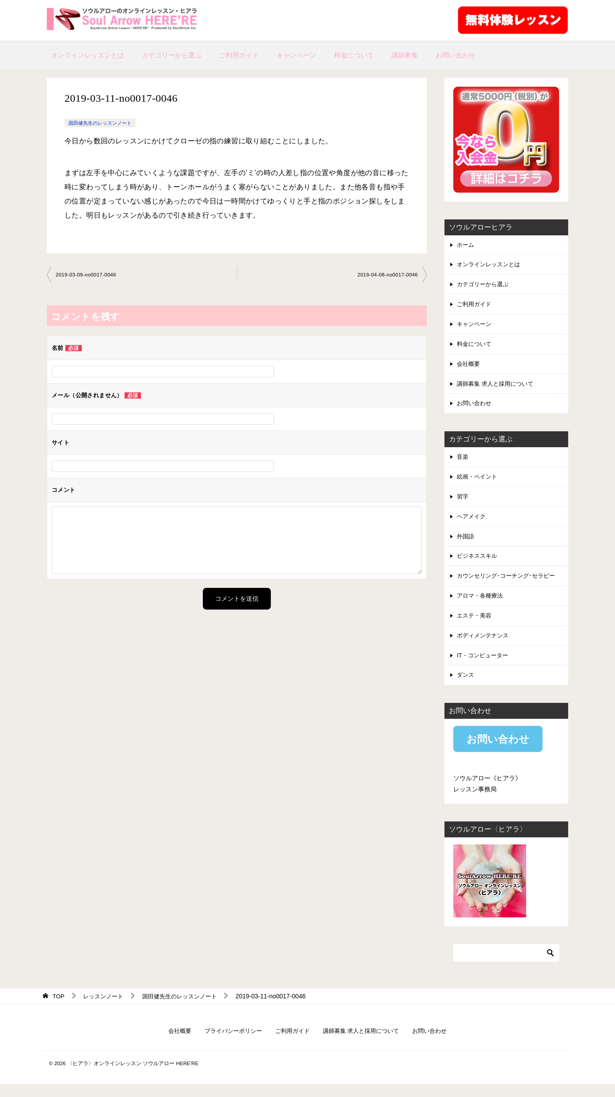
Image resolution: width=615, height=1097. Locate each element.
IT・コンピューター (484, 666)
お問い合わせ (455, 55)
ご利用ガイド (239, 55)
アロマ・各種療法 (481, 605)
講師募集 (404, 55)
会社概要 (469, 367)
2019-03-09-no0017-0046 (88, 275)
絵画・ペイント (478, 482)
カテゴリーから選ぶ (171, 55)
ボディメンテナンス (484, 646)
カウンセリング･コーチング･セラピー (509, 584)
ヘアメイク (472, 523)
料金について (354, 55)
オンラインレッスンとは (87, 55)
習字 (463, 503)
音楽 (463, 462)
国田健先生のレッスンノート (102, 123)
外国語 (466, 544)
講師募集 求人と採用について (498, 387)
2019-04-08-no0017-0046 (386, 275)
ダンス (466, 686)
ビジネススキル (478, 564)
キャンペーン (296, 55)
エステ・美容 (475, 625)
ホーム (466, 245)
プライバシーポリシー (228, 1043)
